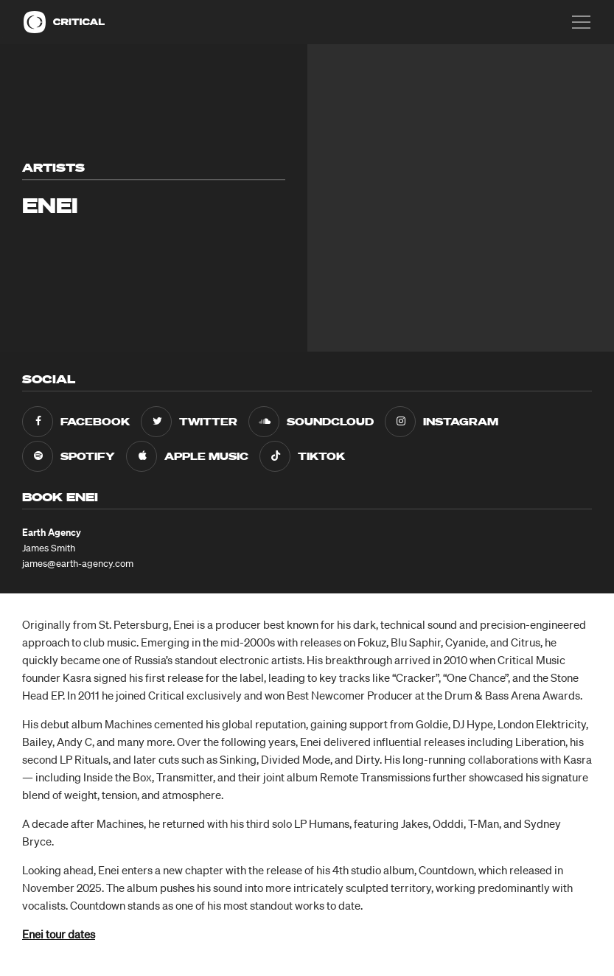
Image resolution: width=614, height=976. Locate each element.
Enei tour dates (58, 934)
